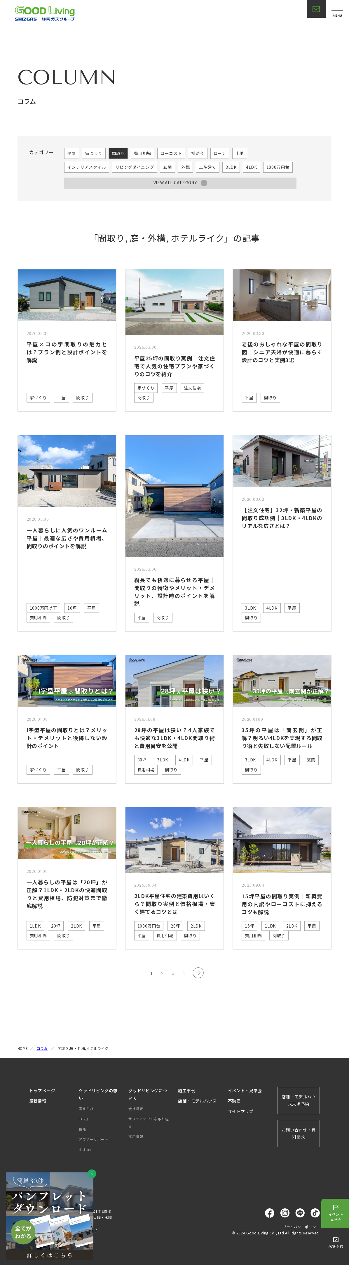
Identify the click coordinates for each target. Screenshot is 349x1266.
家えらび (86, 1109)
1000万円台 (277, 167)
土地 (239, 153)
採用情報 (135, 1136)
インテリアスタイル (86, 167)
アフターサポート (94, 1139)
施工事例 (186, 1091)
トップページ (42, 1091)
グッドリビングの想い (98, 1094)
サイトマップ (241, 1112)
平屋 (71, 153)
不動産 (234, 1102)
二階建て (207, 167)
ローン (220, 153)
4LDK (251, 167)
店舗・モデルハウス (197, 1102)
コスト (84, 1119)
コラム (42, 1048)
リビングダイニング (134, 167)
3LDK (231, 167)
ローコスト (171, 153)
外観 (185, 167)
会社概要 (135, 1109)
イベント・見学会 (245, 1091)
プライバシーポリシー (301, 1227)
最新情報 (37, 1102)
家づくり (93, 153)
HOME (23, 1048)
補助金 (197, 153)
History (85, 1150)
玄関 (167, 167)
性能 (82, 1129)
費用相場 (142, 153)
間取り (118, 153)
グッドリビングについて (147, 1094)
